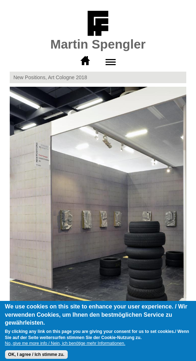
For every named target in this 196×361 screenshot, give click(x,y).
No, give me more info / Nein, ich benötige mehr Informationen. (65, 346)
